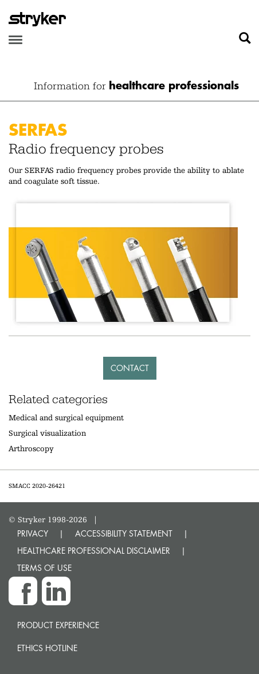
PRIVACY (32, 533)
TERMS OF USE (44, 567)
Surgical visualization (47, 432)
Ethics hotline (47, 648)
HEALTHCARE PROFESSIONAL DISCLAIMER (93, 550)
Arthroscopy (31, 448)
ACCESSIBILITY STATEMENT (123, 533)
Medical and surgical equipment (66, 417)
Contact (130, 367)
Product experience (58, 625)
